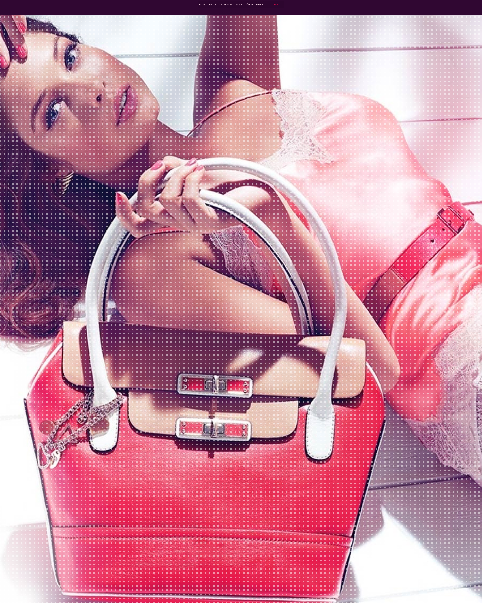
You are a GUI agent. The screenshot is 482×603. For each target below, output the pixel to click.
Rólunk (249, 4)
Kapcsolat (277, 4)
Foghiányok (262, 4)
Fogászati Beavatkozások (228, 4)
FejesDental (205, 4)
